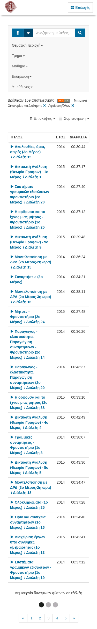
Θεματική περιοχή (28, 45)
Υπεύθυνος (23, 87)
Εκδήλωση (22, 76)
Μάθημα (20, 66)
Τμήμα (19, 56)
